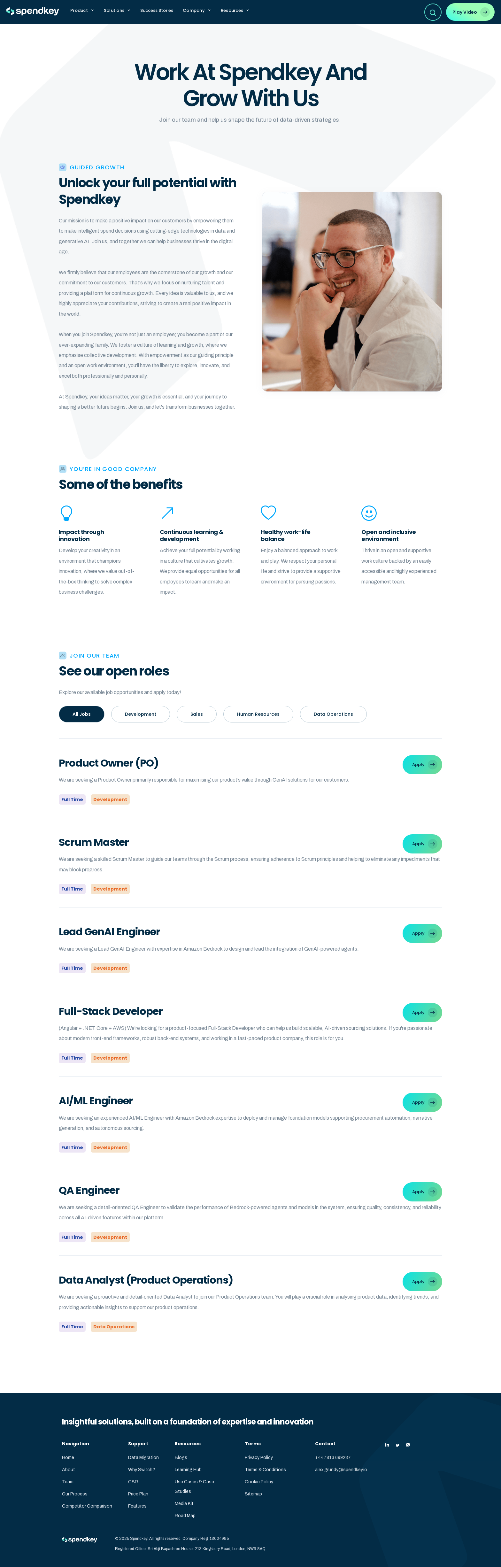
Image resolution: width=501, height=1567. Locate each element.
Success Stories (156, 10)
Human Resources (258, 714)
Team (67, 1481)
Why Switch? (141, 1469)
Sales (196, 714)
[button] (82, 10)
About (68, 1469)
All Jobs (82, 714)
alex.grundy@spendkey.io (341, 1469)
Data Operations (333, 714)
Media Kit (184, 1503)
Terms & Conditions (265, 1469)
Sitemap (253, 1494)
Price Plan (138, 1494)
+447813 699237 (333, 1457)
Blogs (181, 1457)
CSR (133, 1481)
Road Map (185, 1515)
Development (140, 714)
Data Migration (143, 1457)
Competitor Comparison (87, 1506)
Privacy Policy (259, 1457)
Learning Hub (188, 1469)
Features (137, 1506)
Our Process (75, 1494)
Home (68, 1457)
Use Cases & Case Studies (194, 1486)
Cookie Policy (259, 1481)
